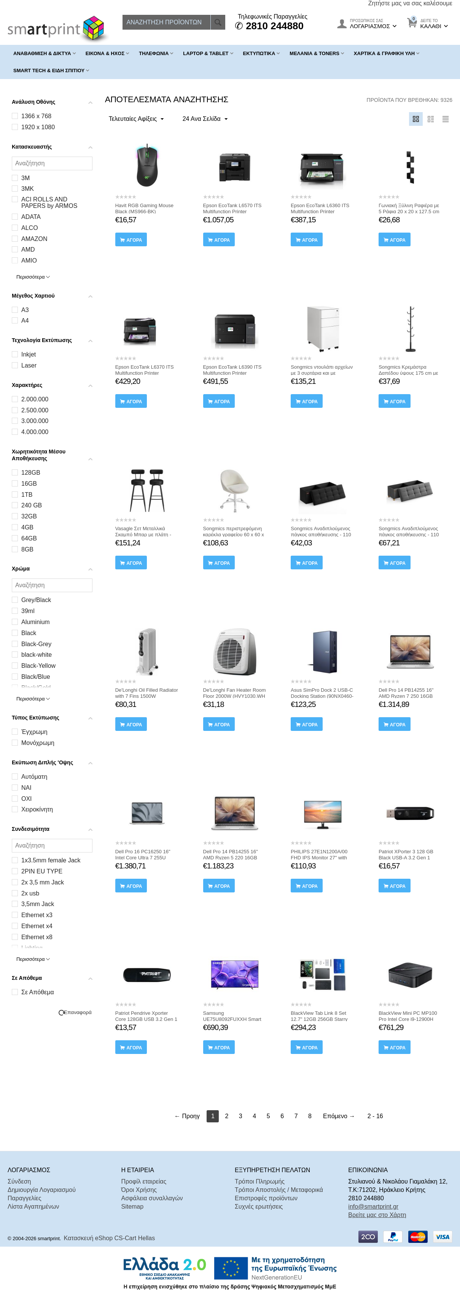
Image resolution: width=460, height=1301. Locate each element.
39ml (28, 611)
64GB (29, 538)
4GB (27, 527)
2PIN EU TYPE (41, 871)
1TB (26, 494)
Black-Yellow (38, 665)
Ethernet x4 (37, 926)
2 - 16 (375, 1116)
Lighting (32, 948)
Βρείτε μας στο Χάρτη (377, 1215)
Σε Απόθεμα (37, 992)
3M (25, 178)
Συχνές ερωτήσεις (259, 1206)
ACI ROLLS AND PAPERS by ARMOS (49, 202)
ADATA (31, 217)
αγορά (134, 240)
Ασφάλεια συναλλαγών (152, 1198)
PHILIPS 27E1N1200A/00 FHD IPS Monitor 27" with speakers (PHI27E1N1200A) (322, 858)
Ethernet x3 (37, 915)
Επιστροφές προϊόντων (266, 1198)
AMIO (29, 260)
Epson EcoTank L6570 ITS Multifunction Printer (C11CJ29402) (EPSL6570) (233, 211)
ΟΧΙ (26, 798)
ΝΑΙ (26, 787)
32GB (29, 516)
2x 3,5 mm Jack (42, 882)
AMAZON (34, 239)
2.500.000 (34, 410)
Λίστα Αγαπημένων (33, 1206)
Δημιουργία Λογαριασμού (42, 1190)
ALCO (29, 228)
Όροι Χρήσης (139, 1190)
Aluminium (35, 622)
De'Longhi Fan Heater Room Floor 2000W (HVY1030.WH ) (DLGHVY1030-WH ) (234, 696)
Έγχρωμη (34, 732)
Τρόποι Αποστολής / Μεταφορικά (279, 1190)
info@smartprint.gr (373, 1206)
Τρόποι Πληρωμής (260, 1181)
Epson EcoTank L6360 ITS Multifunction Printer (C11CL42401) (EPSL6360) (321, 211)
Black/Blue (35, 676)
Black (28, 633)
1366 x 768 (36, 116)
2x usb (30, 893)
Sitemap (132, 1206)
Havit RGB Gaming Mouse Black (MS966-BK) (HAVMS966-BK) (144, 211)
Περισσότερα (33, 277)
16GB (29, 483)
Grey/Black (36, 600)
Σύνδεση (19, 1181)
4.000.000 (34, 432)
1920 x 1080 (38, 127)
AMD (28, 249)
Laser (29, 365)
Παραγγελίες (24, 1198)
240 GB (31, 505)
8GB (27, 549)
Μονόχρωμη (37, 743)
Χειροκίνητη (37, 809)
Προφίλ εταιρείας (143, 1181)
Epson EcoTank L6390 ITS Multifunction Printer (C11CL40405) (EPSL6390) (233, 373)
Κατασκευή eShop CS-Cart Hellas (109, 1238)
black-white (36, 654)
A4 (25, 320)
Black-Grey (36, 644)
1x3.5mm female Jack (51, 860)
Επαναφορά (78, 1012)
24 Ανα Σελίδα (201, 119)
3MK (27, 188)
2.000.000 (34, 399)
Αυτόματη (34, 776)
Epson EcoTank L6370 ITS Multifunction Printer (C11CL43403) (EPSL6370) (145, 373)
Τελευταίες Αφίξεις (138, 119)
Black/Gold (36, 688)
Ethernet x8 (37, 937)
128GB (30, 472)
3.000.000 (34, 421)
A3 (25, 310)
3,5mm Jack (37, 904)
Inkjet (28, 354)
